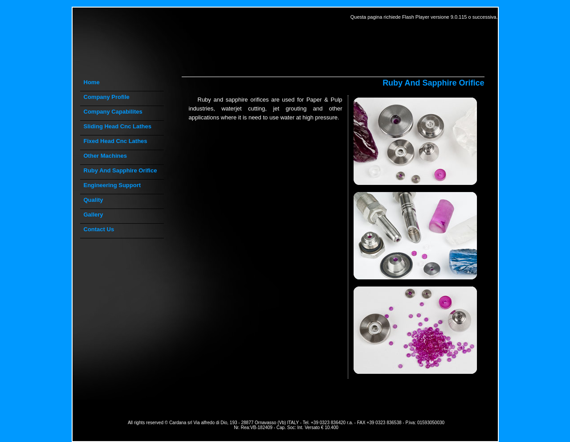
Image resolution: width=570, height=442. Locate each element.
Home (92, 82)
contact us (99, 229)
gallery (93, 214)
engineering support (112, 185)
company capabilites (113, 111)
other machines (105, 155)
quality (93, 199)
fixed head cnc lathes (115, 141)
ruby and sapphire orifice (120, 170)
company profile (107, 97)
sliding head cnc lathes (117, 126)
